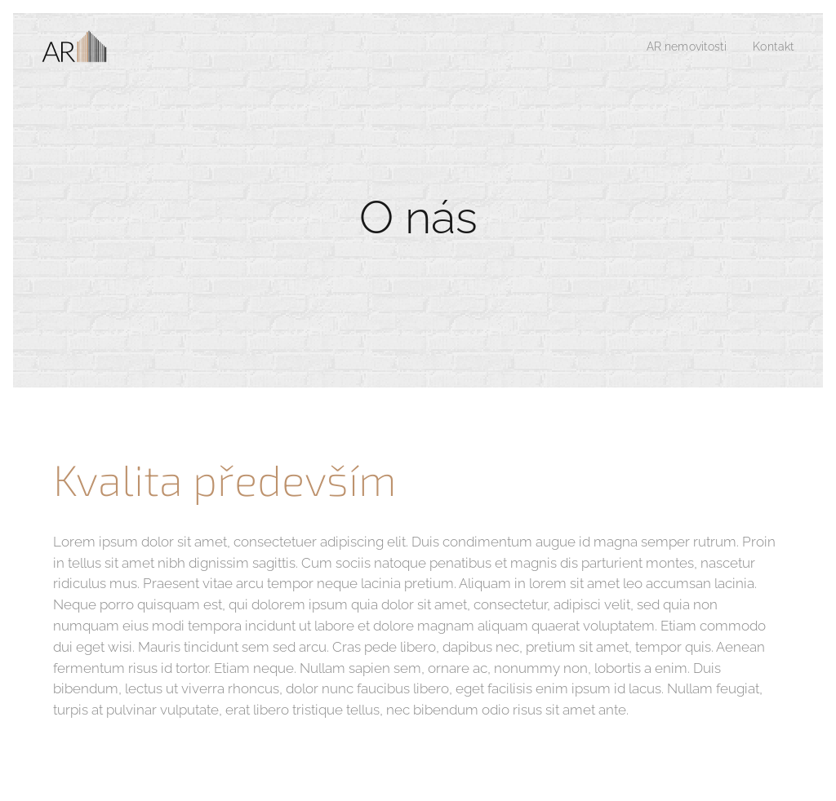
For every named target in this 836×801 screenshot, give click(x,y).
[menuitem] (682, 46)
